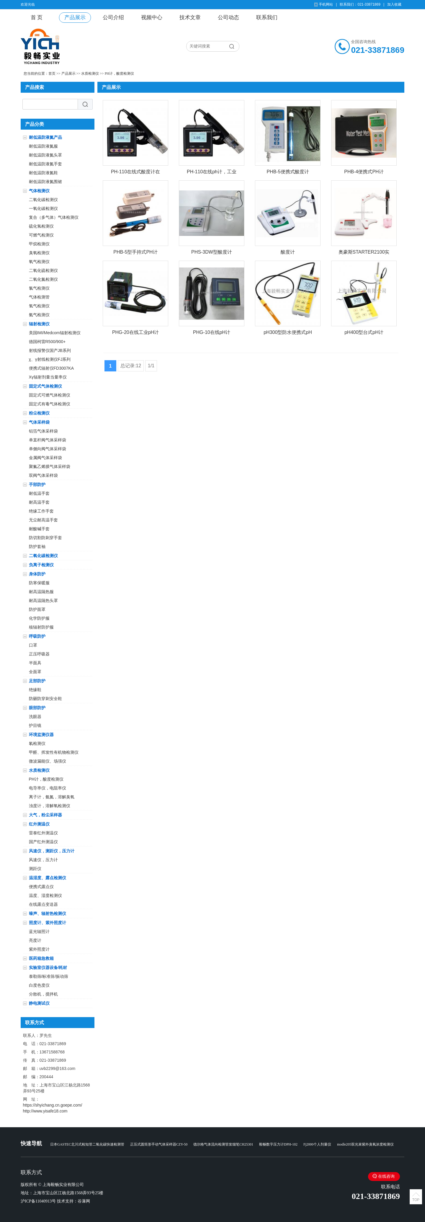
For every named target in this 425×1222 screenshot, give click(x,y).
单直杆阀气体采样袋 (47, 440)
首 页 (37, 17)
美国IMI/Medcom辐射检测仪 (55, 332)
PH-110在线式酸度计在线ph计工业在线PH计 (135, 173)
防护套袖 (37, 546)
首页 (51, 73)
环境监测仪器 (41, 734)
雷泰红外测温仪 (43, 833)
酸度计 (288, 251)
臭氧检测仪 (39, 252)
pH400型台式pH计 (363, 332)
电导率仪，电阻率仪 (47, 788)
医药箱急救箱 (41, 958)
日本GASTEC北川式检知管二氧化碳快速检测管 (87, 1144)
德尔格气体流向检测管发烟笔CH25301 (223, 1144)
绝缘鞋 (35, 689)
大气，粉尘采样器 (45, 815)
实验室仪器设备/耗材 (48, 967)
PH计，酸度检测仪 (119, 73)
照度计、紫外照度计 (47, 922)
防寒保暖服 (39, 582)
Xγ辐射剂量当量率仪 (48, 377)
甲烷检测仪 (39, 244)
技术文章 (190, 17)
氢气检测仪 (39, 306)
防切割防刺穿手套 (45, 537)
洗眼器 (35, 716)
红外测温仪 (39, 824)
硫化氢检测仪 (41, 226)
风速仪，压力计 (43, 859)
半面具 (35, 662)
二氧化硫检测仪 (43, 270)
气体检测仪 (39, 190)
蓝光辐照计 (39, 931)
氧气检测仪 (39, 261)
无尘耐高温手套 (43, 520)
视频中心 (151, 17)
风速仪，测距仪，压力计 (51, 851)
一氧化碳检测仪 (43, 208)
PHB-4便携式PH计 (363, 171)
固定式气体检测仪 (45, 386)
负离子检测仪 (41, 564)
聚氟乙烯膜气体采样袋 (49, 466)
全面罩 (35, 671)
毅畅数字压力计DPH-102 (278, 1144)
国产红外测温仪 (43, 841)
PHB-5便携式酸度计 (288, 171)
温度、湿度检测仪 (45, 895)
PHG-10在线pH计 (211, 332)
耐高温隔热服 (41, 591)
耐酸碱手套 (39, 528)
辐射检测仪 (39, 324)
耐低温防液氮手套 (45, 163)
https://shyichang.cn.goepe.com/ (52, 1105)
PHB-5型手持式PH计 (135, 251)
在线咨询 (386, 1176)
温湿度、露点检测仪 (47, 877)
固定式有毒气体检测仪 (49, 404)
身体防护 (37, 574)
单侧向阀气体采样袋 (47, 448)
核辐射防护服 (41, 627)
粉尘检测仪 (39, 413)
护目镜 (35, 725)
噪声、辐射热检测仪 (47, 913)
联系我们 (266, 17)
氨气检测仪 (39, 314)
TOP (415, 1200)
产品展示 (75, 17)
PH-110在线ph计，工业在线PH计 (211, 173)
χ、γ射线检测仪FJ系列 (50, 359)
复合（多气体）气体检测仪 (54, 217)
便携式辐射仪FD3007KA (51, 368)
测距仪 (35, 868)
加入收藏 (394, 4)
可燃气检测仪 (41, 235)
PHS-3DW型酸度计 (211, 251)
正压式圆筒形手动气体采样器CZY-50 (159, 1144)
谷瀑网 (84, 1201)
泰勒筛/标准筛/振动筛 (48, 976)
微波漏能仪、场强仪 (47, 761)
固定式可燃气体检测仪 (49, 395)
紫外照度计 (39, 949)
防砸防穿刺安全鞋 (45, 698)
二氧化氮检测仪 (43, 279)
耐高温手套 (39, 502)
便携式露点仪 (41, 886)
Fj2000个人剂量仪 (317, 1144)
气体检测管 (39, 297)
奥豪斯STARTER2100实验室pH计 (364, 253)
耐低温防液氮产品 (45, 137)
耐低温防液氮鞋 (43, 172)
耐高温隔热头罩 (43, 600)
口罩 (33, 645)
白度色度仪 (39, 985)
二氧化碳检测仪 (43, 199)
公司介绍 (113, 17)
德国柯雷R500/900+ (47, 341)
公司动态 (228, 17)
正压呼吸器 (39, 654)
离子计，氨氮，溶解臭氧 (51, 796)
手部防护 (37, 484)
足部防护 (37, 680)
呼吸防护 (37, 636)
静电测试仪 (39, 1003)
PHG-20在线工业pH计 (135, 332)
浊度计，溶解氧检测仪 (49, 805)
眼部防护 (37, 707)
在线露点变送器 (43, 904)
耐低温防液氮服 (43, 146)
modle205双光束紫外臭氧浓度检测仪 (365, 1144)
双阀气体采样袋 (43, 475)
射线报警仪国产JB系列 (50, 350)
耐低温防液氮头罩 (45, 155)
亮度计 (35, 940)
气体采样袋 (39, 422)
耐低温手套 (39, 493)
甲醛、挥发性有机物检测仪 (54, 752)
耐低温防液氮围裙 (45, 181)
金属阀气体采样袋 (45, 457)
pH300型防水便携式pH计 (288, 333)
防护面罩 (37, 609)
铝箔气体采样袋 (43, 431)
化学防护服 (39, 618)
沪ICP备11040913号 (38, 1201)
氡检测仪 (37, 743)
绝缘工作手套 (41, 511)
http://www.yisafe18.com (45, 1111)
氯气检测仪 (39, 288)
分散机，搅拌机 (43, 994)
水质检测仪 (90, 73)
